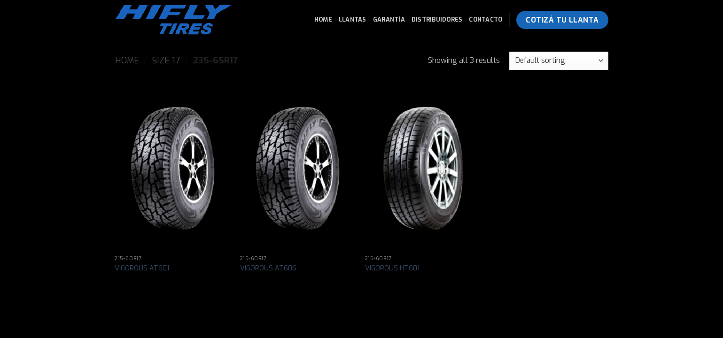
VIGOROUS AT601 (142, 268)
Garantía (389, 19)
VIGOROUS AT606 (268, 268)
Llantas (352, 19)
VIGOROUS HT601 (392, 268)
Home (323, 19)
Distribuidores (437, 19)
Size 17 (166, 60)
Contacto (485, 19)
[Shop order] (558, 61)
